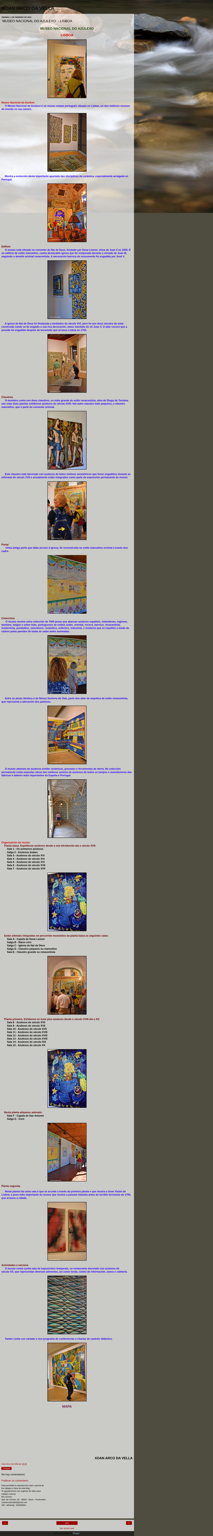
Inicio (67, 1523)
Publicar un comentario (14, 1480)
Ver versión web (67, 1528)
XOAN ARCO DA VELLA (27, 8)
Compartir (6, 1468)
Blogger (76, 1533)
